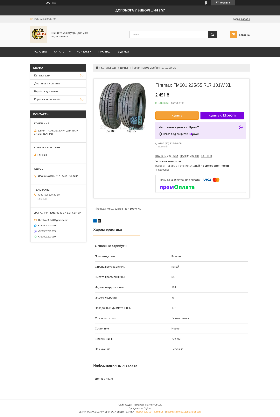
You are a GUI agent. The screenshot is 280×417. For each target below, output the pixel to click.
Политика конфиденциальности (183, 411)
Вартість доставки (46, 91)
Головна (40, 51)
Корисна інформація (47, 99)
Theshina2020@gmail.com (53, 220)
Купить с (222, 115)
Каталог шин (109, 67)
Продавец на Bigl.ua (140, 408)
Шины (124, 67)
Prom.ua (157, 404)
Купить (177, 115)
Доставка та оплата (47, 83)
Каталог (60, 51)
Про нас (104, 51)
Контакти (84, 51)
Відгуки (123, 51)
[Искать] (212, 34)
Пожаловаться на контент (150, 411)
